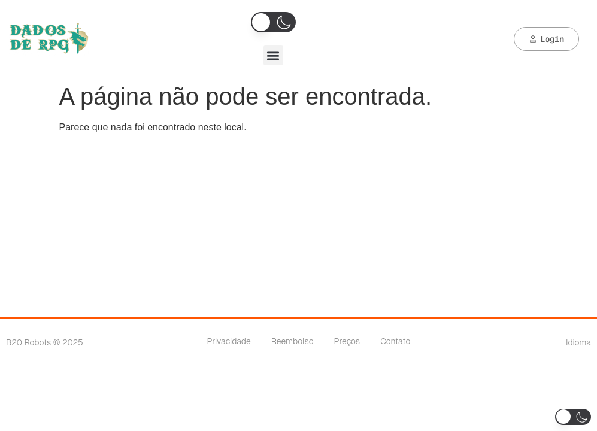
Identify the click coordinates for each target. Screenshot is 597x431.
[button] (273, 55)
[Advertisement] (298, 227)
